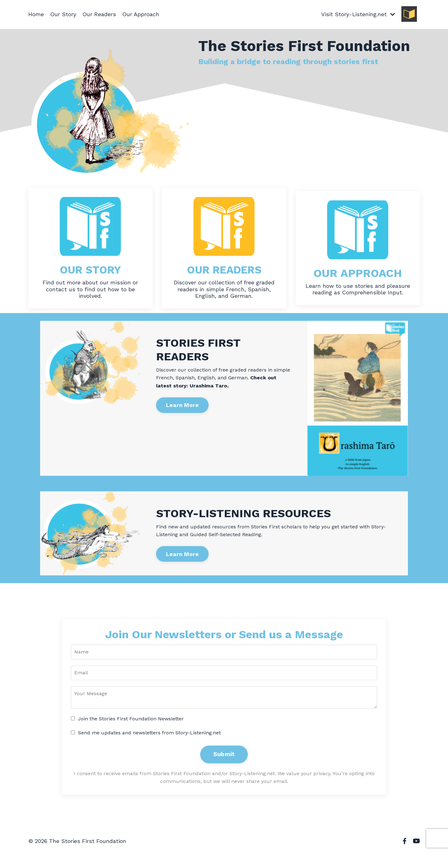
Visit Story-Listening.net (358, 14)
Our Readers (99, 14)
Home (36, 14)
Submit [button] (224, 754)
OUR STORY (90, 269)
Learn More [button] (182, 405)
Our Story (63, 14)
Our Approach (140, 14)
